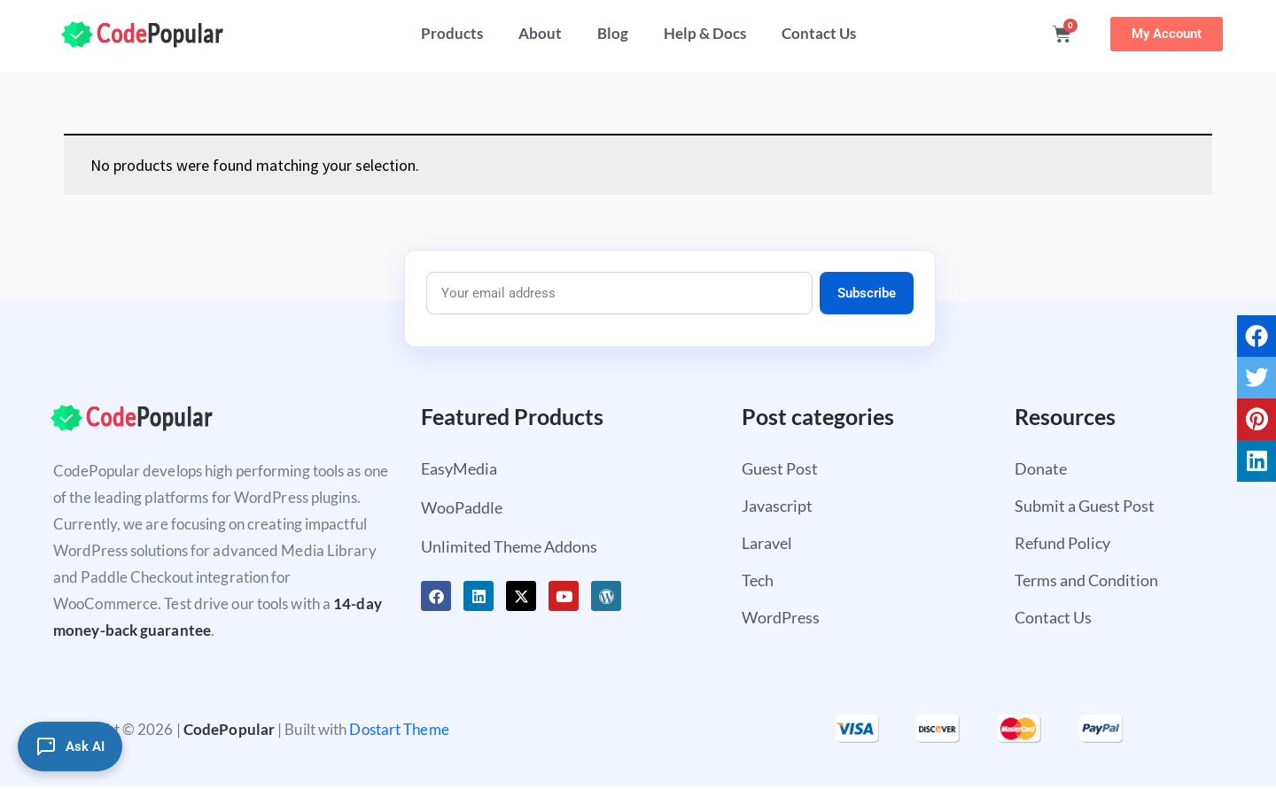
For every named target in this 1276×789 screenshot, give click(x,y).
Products (452, 33)
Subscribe (866, 293)
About (540, 33)
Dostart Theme (398, 729)
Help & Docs (705, 33)
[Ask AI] (70, 746)
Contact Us (819, 33)
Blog (612, 33)
